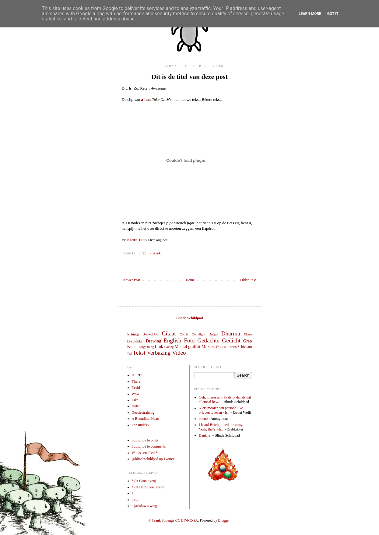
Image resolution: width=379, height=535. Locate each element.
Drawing (153, 340)
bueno (203, 418)
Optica (221, 347)
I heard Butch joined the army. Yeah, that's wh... (221, 427)
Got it (333, 14)
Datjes (213, 334)
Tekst (139, 352)
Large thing (146, 347)
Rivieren (232, 347)
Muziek (155, 253)
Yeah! (136, 387)
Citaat (169, 333)
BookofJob (150, 334)
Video (179, 352)
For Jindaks (140, 425)
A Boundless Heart (146, 418)
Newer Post (131, 280)
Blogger (224, 520)
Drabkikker (135, 341)
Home (190, 280)
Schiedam (244, 347)
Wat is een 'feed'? (144, 453)
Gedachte (208, 340)
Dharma (230, 333)
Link (159, 346)
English (172, 340)
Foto (189, 340)
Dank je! (205, 435)
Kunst (132, 346)
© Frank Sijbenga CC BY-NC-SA (173, 520)
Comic (184, 334)
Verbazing (158, 352)
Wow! (136, 394)
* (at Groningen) (144, 481)
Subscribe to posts (145, 440)
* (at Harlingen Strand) (149, 487)
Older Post (248, 280)
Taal (129, 353)
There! (137, 381)
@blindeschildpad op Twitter (153, 459)
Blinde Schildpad (189, 318)
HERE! (137, 375)
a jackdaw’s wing (144, 506)
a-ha (145, 99)
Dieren (248, 334)
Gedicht (231, 340)
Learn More (310, 14)
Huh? (136, 406)
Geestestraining (143, 412)
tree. (135, 500)
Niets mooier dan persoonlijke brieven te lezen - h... (221, 410)
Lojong (169, 347)
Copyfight (198, 334)
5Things (133, 334)
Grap (142, 253)
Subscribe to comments (149, 446)
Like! (136, 400)
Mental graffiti (187, 346)
